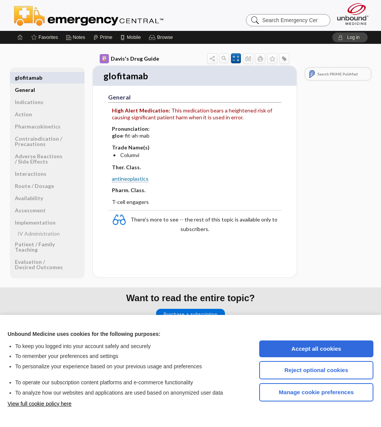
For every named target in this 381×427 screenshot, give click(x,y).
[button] (162, 37)
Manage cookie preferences (316, 392)
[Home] (20, 37)
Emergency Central (108, 15)
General (25, 77)
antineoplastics (130, 179)
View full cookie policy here (40, 404)
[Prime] (102, 37)
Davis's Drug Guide (129, 58)
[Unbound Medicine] (353, 14)
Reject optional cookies (316, 370)
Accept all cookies (316, 348)
